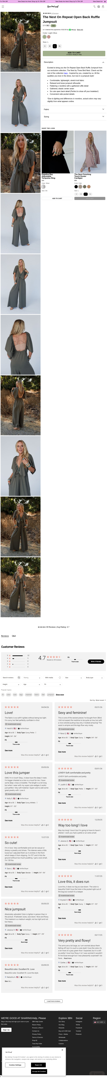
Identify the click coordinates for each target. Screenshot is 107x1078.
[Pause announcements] (105, 1)
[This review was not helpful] (46, 755)
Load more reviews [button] (53, 1001)
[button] (18, 656)
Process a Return (37, 1028)
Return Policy (36, 1025)
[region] (34, 1061)
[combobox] (32, 678)
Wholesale (62, 1037)
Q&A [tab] (14, 636)
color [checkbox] (8, 695)
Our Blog (61, 1025)
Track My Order (37, 1043)
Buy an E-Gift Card (65, 1031)
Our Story (62, 1021)
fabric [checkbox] (37, 695)
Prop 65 (34, 1040)
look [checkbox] (15, 695)
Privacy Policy (36, 1034)
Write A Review (96, 661)
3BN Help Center (37, 1021)
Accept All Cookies (39, 1071)
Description (74, 62)
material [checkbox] (28, 695)
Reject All (38, 1065)
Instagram (79, 1021)
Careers (61, 1043)
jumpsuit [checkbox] (51, 695)
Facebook (79, 1028)
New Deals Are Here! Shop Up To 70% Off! (37, 1)
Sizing (74, 116)
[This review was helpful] (42, 755)
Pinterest (78, 1034)
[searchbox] (9, 677)
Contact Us (35, 1031)
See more (8, 750)
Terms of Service (37, 1037)
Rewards (61, 1028)
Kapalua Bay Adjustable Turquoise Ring (48, 176)
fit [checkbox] (3, 695)
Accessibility (36, 1047)
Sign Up (6, 1030)
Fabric (74, 109)
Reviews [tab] (5, 636)
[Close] (62, 1049)
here (66, 73)
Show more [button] (60, 695)
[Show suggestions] (99, 1022)
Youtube (78, 1031)
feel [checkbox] (43, 695)
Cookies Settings (15, 1065)
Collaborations (63, 1040)
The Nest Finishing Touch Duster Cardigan (82, 176)
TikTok (78, 1025)
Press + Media (63, 1034)
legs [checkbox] (21, 695)
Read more (68, 958)
